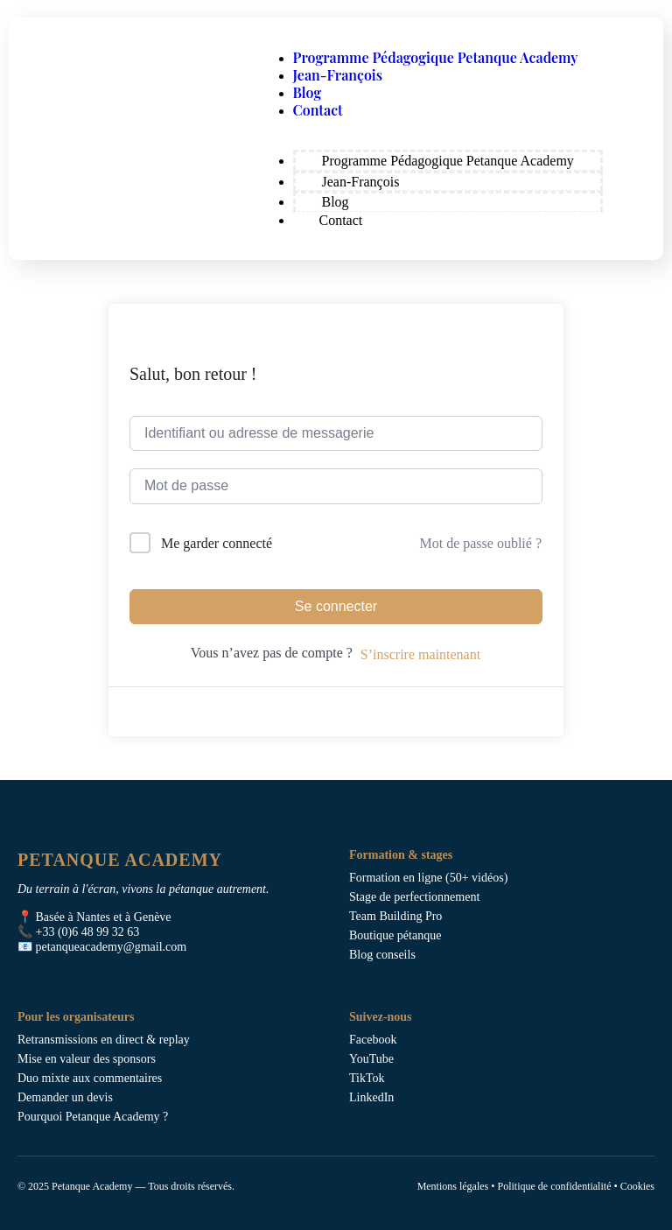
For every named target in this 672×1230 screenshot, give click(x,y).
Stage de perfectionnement (414, 896)
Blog (307, 92)
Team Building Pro (395, 916)
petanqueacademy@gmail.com (111, 946)
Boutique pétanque (395, 935)
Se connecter (336, 606)
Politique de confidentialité (554, 1186)
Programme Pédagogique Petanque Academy (435, 57)
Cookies (637, 1186)
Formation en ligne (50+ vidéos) (428, 877)
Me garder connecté (216, 543)
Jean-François (338, 75)
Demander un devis (65, 1097)
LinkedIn (371, 1097)
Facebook (372, 1039)
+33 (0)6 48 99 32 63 (88, 931)
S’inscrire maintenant (420, 654)
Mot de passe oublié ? (480, 543)
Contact (318, 110)
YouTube (371, 1058)
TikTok (367, 1078)
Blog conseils (382, 954)
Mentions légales (453, 1186)
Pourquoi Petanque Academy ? (93, 1116)
